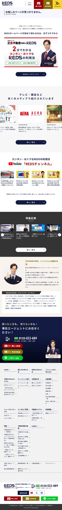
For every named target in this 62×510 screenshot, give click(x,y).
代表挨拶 (48, 383)
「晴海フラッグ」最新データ (38, 235)
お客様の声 (35, 379)
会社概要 (48, 388)
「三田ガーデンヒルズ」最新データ (54, 235)
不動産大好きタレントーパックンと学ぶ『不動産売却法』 (7, 236)
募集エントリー (49, 413)
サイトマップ (49, 463)
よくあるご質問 (23, 409)
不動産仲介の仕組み (23, 433)
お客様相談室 (35, 463)
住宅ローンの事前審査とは (23, 452)
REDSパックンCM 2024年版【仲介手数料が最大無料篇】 (54, 183)
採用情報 (48, 409)
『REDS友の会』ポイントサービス (9, 389)
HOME (6, 370)
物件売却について (23, 416)
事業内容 (48, 391)
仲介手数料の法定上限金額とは (23, 447)
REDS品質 (48, 386)
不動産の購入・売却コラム (37, 419)
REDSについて (8, 385)
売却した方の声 (36, 386)
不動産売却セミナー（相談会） (9, 431)
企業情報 (48, 379)
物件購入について (23, 413)
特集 (5, 426)
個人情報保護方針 (9, 469)
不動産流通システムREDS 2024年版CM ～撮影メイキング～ (7, 183)
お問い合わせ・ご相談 (9, 464)
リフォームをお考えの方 (50, 371)
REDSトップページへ (31, 74)
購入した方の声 (36, 383)
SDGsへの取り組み (50, 402)
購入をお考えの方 (23, 371)
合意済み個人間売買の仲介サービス (9, 393)
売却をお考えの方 (37, 371)
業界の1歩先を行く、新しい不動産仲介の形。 (23, 236)
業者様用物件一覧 (23, 463)
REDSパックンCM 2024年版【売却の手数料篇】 (23, 183)
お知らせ (6, 415)
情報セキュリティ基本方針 (23, 470)
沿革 (46, 394)
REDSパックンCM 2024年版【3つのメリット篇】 (38, 183)
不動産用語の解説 (23, 427)
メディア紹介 (8, 418)
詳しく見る (31, 142)
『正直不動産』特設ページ (37, 414)
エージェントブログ (23, 386)
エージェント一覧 (23, 383)
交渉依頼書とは (22, 455)
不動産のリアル (37, 409)
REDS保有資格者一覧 (50, 398)
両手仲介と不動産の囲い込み (23, 438)
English (34, 426)
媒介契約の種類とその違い (23, 442)
